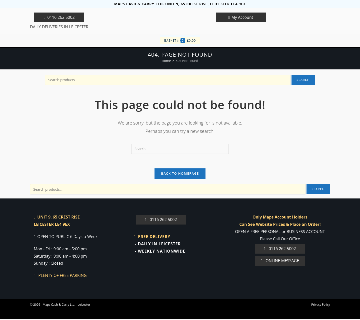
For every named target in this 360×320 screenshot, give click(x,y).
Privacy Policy (320, 305)
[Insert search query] (180, 149)
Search (303, 80)
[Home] (166, 60)
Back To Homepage (180, 174)
